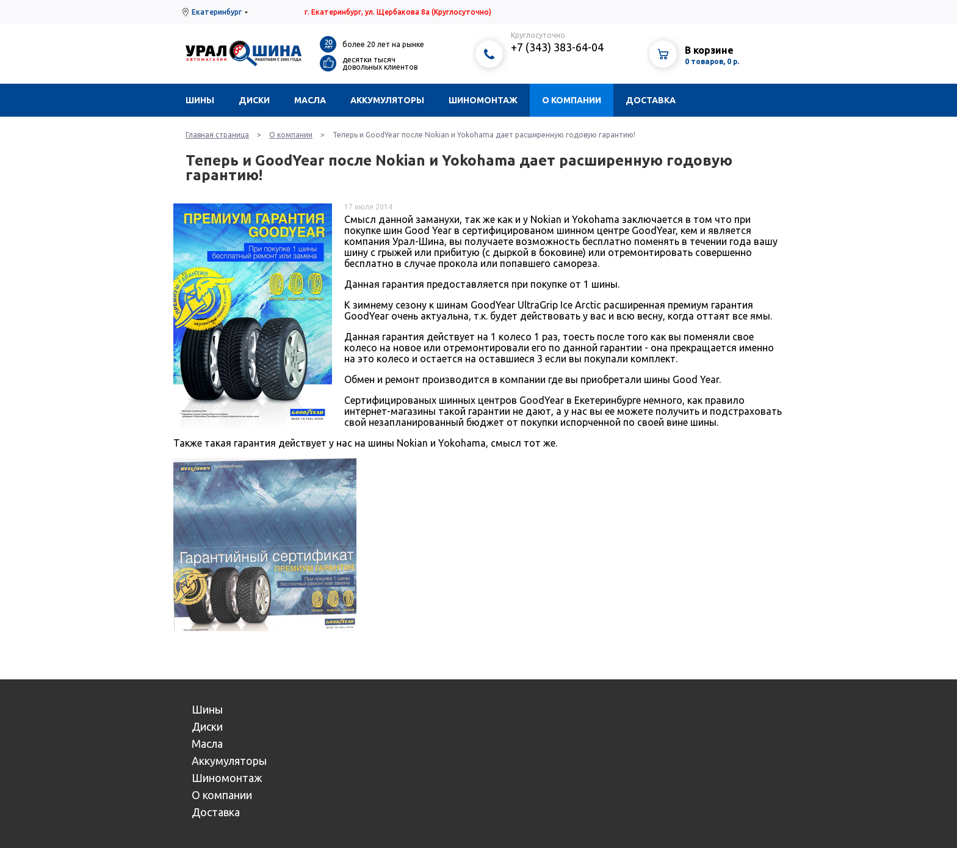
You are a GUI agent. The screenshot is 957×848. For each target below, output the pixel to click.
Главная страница (217, 135)
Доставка (651, 100)
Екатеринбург (217, 12)
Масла (310, 100)
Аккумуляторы (387, 100)
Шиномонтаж (483, 100)
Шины (200, 100)
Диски (254, 100)
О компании (571, 100)
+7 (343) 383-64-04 (557, 47)
